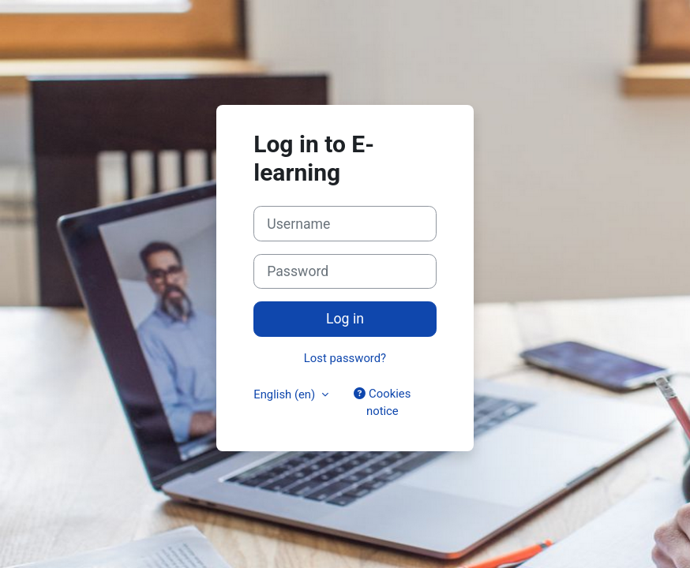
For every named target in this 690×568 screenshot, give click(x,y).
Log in (345, 319)
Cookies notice (382, 402)
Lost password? (345, 358)
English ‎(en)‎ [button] (285, 394)
